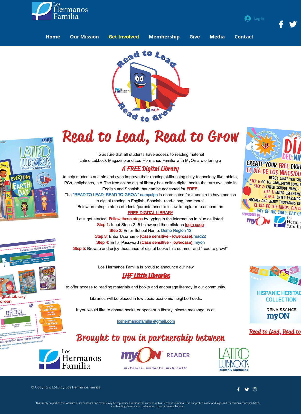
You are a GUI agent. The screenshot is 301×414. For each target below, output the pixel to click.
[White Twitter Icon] (293, 24)
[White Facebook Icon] (281, 24)
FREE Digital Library (153, 168)
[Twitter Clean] (246, 389)
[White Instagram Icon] (255, 389)
